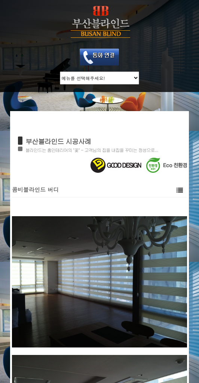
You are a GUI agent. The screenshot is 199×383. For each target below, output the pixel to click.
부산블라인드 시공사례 (58, 141)
